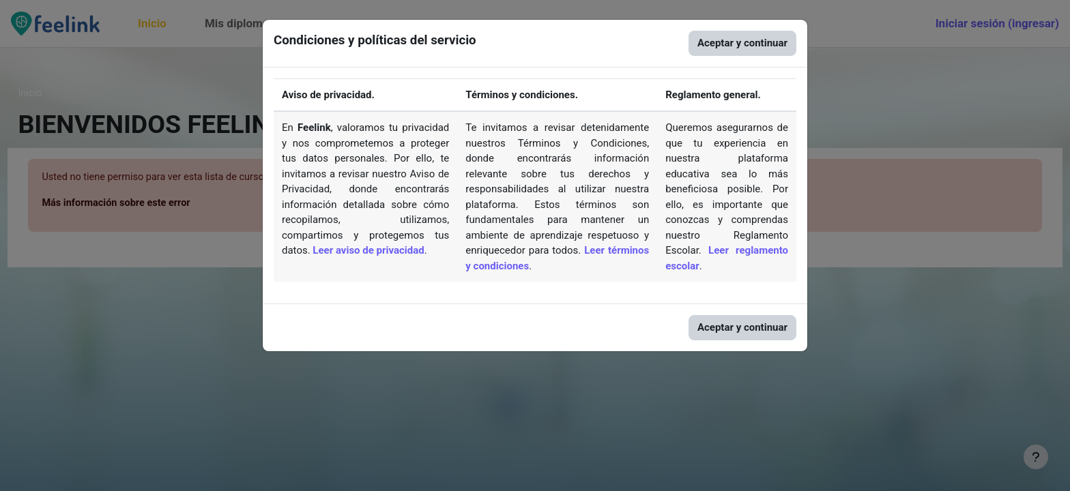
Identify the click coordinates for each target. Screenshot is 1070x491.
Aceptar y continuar (742, 43)
